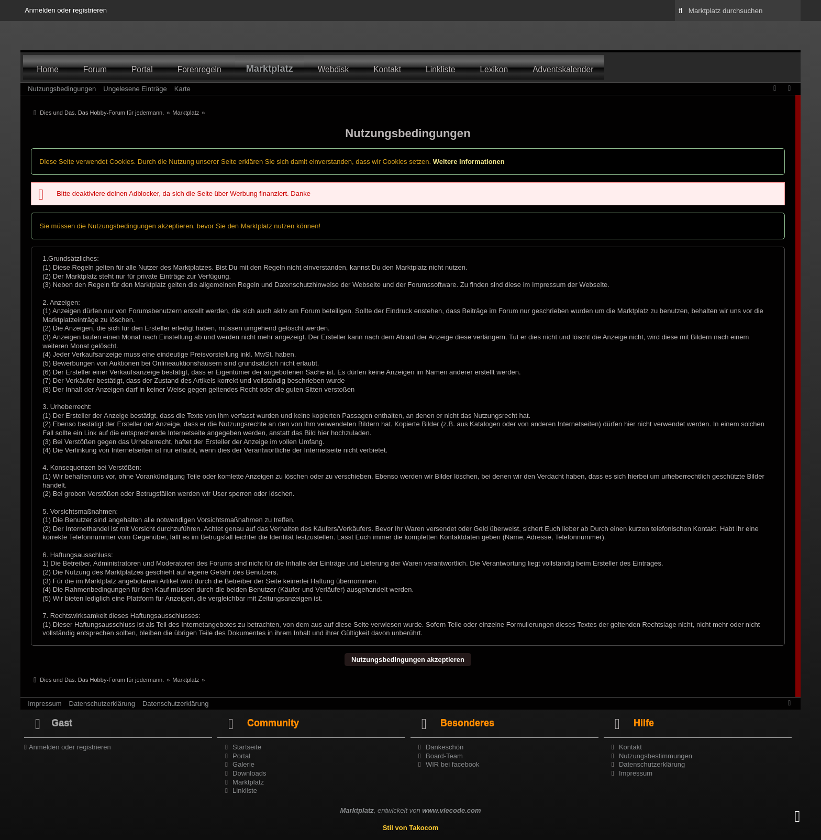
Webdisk (333, 69)
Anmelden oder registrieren (66, 10)
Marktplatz (269, 68)
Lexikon (494, 69)
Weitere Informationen (469, 161)
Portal (142, 69)
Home (48, 69)
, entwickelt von (410, 810)
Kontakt (387, 69)
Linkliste (440, 69)
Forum (95, 69)
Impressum (44, 704)
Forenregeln (199, 69)
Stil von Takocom (411, 828)
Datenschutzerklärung (102, 704)
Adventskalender (562, 69)
